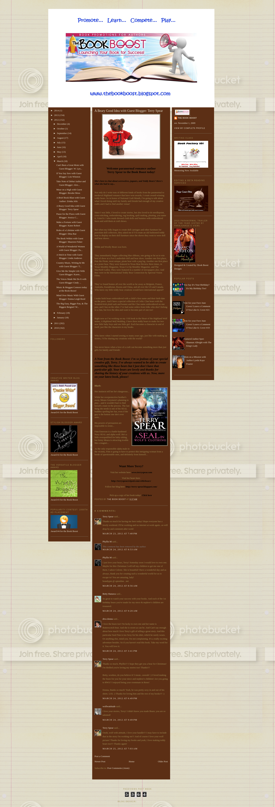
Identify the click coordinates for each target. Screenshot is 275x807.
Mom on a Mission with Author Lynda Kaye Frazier (195, 360)
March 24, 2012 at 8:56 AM (120, 585)
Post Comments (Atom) (118, 768)
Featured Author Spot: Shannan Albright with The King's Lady (197, 342)
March (60, 161)
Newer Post (100, 761)
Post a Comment (102, 756)
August (60, 138)
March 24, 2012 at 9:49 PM (120, 719)
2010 (56, 328)
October (61, 128)
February (61, 313)
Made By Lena (147, 801)
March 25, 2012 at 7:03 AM (120, 748)
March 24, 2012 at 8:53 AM (120, 549)
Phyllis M (107, 541)
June (59, 147)
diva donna (108, 619)
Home (132, 761)
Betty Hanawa (109, 593)
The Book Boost (187, 118)
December (62, 124)
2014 (56, 110)
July (59, 142)
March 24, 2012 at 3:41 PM (120, 651)
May (59, 151)
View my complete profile (189, 128)
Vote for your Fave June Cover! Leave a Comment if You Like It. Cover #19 (197, 324)
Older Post (163, 761)
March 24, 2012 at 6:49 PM (120, 698)
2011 (56, 323)
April (60, 156)
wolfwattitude (109, 706)
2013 (56, 115)
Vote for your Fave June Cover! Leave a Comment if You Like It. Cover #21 (197, 306)
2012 (56, 119)
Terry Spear (108, 516)
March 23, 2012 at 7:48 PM (120, 533)
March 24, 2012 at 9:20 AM (120, 610)
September (62, 133)
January (61, 317)
